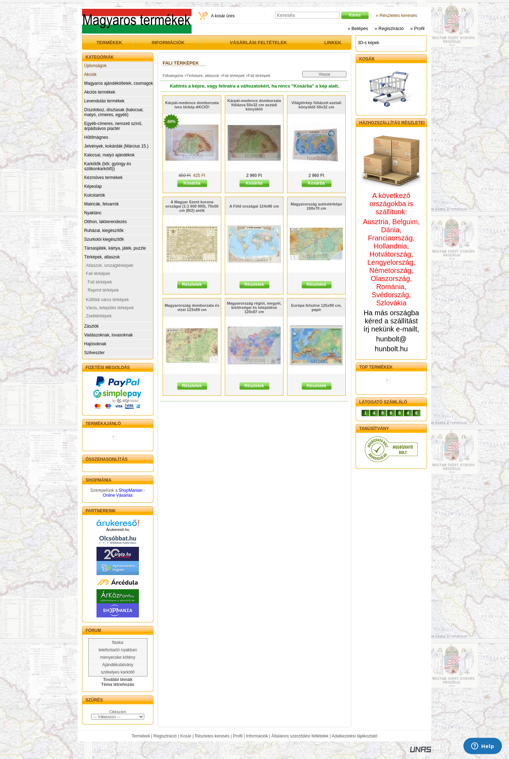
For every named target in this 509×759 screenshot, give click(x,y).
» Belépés (357, 28)
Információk (257, 736)
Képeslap (93, 186)
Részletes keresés (212, 736)
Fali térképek (98, 273)
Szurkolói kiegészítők (104, 239)
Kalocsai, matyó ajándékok (109, 155)
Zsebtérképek (99, 315)
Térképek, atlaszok (102, 257)
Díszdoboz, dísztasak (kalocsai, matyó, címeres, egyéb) (114, 112)
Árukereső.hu (117, 529)
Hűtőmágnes (96, 137)
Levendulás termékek (104, 100)
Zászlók (91, 326)
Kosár (185, 736)
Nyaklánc (92, 212)
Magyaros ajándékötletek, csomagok (118, 83)
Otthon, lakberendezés (105, 221)
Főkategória (173, 75)
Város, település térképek (110, 307)
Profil (237, 736)
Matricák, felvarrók (101, 204)
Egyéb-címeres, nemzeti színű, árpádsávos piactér (113, 126)
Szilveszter (94, 352)
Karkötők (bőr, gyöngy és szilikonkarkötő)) (107, 166)
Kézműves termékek (103, 177)
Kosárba (191, 183)
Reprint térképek (103, 290)
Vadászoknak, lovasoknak (108, 335)
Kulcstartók (94, 195)
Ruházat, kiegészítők (103, 230)
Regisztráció (165, 736)
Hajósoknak (95, 343)
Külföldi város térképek (107, 299)
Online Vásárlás (118, 495)
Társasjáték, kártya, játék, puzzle (115, 248)
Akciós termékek (99, 92)
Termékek (140, 736)
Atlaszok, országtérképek (109, 265)
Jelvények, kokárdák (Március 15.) (116, 146)
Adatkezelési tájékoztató (354, 736)
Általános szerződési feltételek (299, 736)
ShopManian (130, 490)
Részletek (191, 284)
